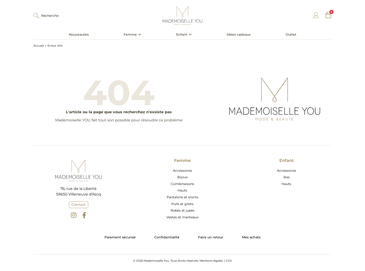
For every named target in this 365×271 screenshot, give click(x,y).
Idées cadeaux (239, 34)
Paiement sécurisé (120, 237)
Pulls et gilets (182, 204)
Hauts (182, 190)
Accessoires (182, 170)
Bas (287, 177)
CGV (229, 260)
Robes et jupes (182, 210)
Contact (78, 204)
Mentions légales (211, 260)
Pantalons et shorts (182, 197)
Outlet (291, 34)
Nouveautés (79, 34)
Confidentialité (166, 237)
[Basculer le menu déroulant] (139, 34)
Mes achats (251, 237)
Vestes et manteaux (182, 217)
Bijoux (182, 177)
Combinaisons (182, 184)
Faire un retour (210, 237)
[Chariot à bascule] (328, 15)
